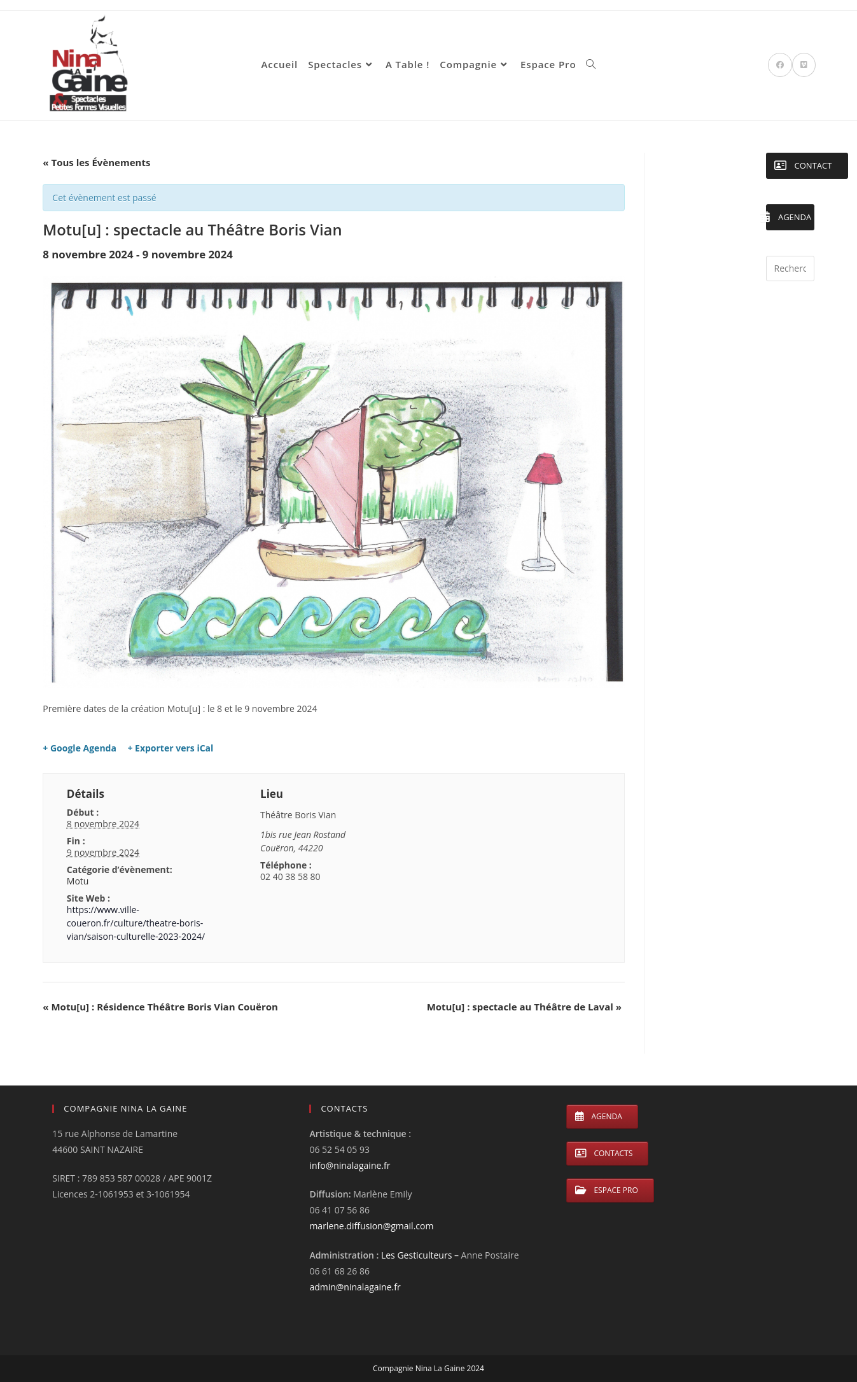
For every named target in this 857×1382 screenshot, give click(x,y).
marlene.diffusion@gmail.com (371, 1226)
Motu (78, 881)
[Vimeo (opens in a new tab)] (804, 65)
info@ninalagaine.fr (349, 1165)
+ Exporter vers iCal (170, 748)
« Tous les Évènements (96, 162)
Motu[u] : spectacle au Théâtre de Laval (524, 1006)
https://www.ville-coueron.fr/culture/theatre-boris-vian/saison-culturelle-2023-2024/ (136, 923)
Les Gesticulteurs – (421, 1255)
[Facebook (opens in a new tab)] (780, 65)
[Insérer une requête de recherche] (790, 268)
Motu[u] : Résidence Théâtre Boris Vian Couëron (160, 1006)
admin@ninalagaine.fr (354, 1287)
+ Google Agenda (79, 748)
